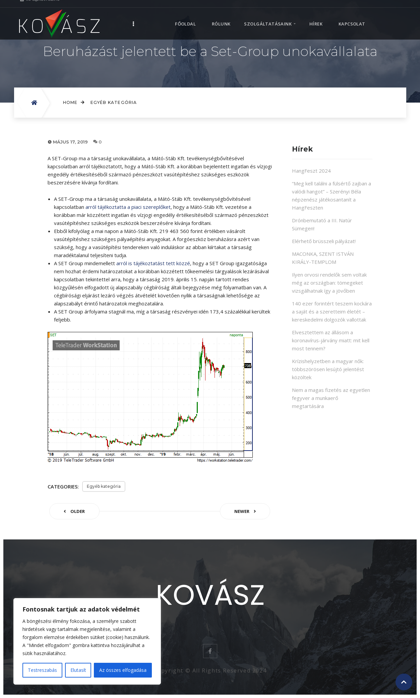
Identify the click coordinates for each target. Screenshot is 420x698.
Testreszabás (42, 670)
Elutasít (78, 670)
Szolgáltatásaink (268, 17)
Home (74, 102)
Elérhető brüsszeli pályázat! (324, 241)
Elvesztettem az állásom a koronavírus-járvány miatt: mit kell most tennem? (330, 340)
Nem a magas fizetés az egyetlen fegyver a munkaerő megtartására (331, 398)
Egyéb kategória (114, 102)
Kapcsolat (352, 17)
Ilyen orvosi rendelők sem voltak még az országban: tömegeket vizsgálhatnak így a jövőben (329, 282)
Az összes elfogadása (122, 670)
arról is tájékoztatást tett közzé (153, 263)
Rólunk (221, 17)
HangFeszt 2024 (311, 170)
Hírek (315, 17)
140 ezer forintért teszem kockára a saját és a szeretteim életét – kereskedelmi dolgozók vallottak (332, 311)
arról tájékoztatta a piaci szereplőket (128, 206)
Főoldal (185, 17)
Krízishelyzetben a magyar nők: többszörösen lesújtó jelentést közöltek (328, 369)
